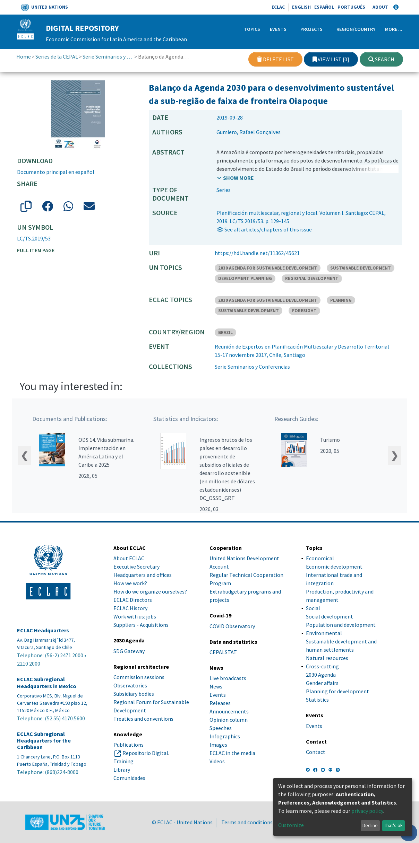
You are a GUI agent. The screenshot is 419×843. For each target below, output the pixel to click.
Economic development (334, 566)
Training (123, 761)
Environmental (324, 633)
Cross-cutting (322, 666)
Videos (217, 761)
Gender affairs (322, 682)
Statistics (317, 699)
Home (23, 56)
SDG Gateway (129, 651)
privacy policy (367, 810)
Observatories (130, 685)
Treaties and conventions (143, 718)
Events (278, 29)
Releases (220, 703)
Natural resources (327, 658)
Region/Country (355, 29)
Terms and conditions (247, 822)
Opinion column (229, 719)
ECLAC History (130, 608)
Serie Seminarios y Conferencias (108, 56)
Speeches (221, 728)
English (301, 7)
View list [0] (331, 59)
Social (313, 608)
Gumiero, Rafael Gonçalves (248, 132)
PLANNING (341, 300)
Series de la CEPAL (56, 56)
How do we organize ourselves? (150, 591)
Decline (370, 825)
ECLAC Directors (132, 599)
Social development (329, 616)
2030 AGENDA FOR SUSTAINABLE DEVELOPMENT (267, 268)
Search (381, 59)
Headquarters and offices (142, 574)
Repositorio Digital (145, 752)
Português (351, 7)
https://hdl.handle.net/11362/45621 (257, 252)
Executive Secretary (136, 566)
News (216, 686)
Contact (315, 751)
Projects (311, 29)
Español (324, 7)
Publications (128, 744)
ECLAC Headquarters (43, 630)
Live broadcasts (228, 678)
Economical (320, 558)
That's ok (393, 825)
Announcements (229, 711)
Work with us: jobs (134, 616)
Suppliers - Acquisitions (141, 624)
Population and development (341, 624)
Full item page (35, 250)
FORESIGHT (304, 311)
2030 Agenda (321, 674)
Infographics (225, 736)
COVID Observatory (232, 626)
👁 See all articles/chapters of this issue (264, 229)
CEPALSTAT (223, 652)
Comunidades (129, 777)
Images (218, 744)
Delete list (275, 59)
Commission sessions (138, 677)
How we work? (130, 583)
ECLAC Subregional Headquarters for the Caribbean (44, 740)
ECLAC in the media (232, 752)
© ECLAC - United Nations (182, 822)
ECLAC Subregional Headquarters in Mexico (46, 682)
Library (121, 769)
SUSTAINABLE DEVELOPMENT (360, 268)
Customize (291, 825)
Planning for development (337, 691)
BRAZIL (225, 332)
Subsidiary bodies (133, 693)
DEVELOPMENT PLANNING (245, 278)
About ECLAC (128, 558)
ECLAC (278, 7)
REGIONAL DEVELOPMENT (312, 278)
